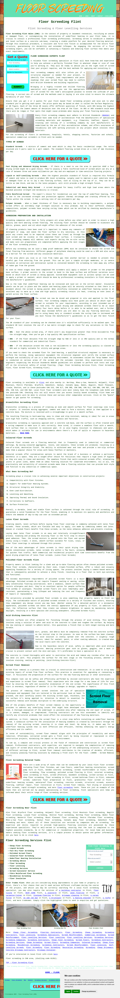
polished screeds (105, 565)
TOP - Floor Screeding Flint (19, 963)
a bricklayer (55, 898)
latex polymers (49, 183)
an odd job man (30, 898)
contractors (96, 722)
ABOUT (93, 16)
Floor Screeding (73, 932)
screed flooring (40, 223)
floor (102, 765)
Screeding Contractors (38, 940)
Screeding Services (103, 937)
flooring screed (72, 149)
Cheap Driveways (105, 947)
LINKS (87, 16)
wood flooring (77, 893)
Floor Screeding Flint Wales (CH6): (23, 34)
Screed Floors (82, 940)
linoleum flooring (42, 895)
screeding (92, 393)
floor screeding (49, 39)
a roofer (107, 898)
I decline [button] (75, 991)
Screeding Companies (15, 940)
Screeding (90, 947)
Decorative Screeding (73, 947)
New (25, 980)
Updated (30, 980)
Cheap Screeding (93, 932)
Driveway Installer (46, 950)
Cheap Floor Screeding (25, 932)
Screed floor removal (16, 670)
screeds (29, 581)
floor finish (51, 512)
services (87, 395)
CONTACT (100, 16)
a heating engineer (82, 898)
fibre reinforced (71, 169)
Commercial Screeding (95, 935)
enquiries (84, 900)
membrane (95, 261)
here (36, 835)
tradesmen (26, 900)
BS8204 (106, 115)
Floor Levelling (27, 935)
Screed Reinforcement (72, 935)
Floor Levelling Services (34, 937)
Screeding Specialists (48, 935)
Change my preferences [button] (89, 991)
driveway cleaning (70, 895)
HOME (80, 16)
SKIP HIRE (30, 893)
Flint (41, 382)
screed (42, 92)
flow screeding (48, 772)
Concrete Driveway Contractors (20, 950)
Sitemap (7, 980)
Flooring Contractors (51, 932)
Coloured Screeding (91, 942)
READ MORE (24, 433)
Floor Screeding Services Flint (28, 840)
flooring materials (90, 715)
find (13, 812)
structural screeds (94, 782)
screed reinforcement (85, 770)
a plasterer (51, 893)
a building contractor (70, 890)
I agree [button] (68, 991)
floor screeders (54, 390)
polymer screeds (28, 208)
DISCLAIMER (109, 16)
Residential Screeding (29, 945)
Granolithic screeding (16, 407)
